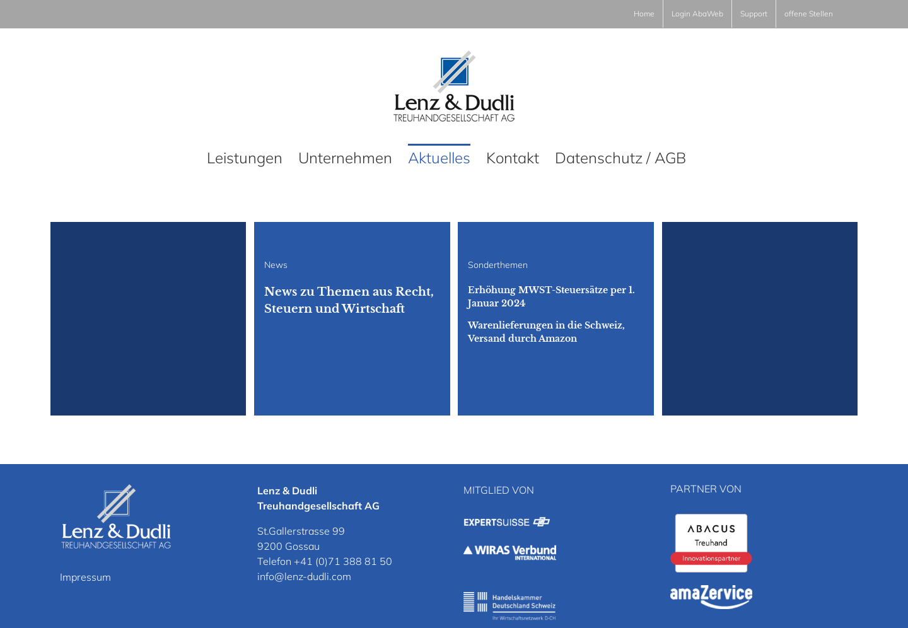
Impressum (85, 577)
